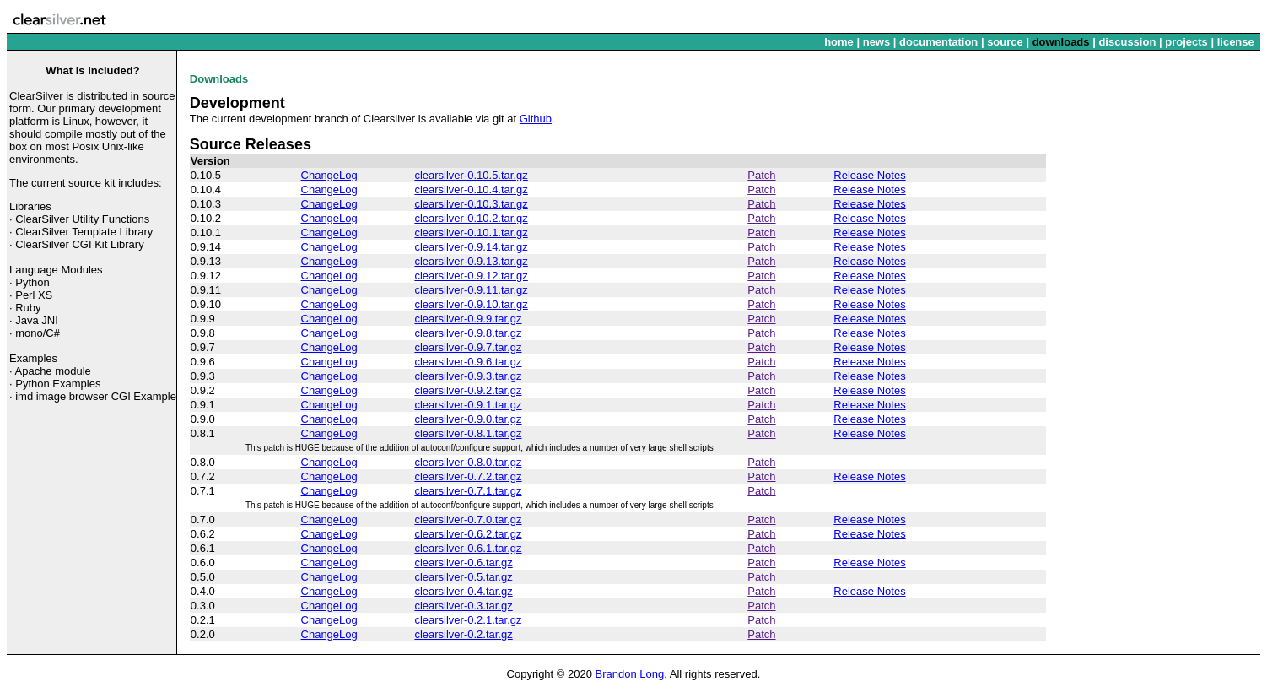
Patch (761, 175)
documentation (938, 41)
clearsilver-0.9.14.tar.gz (470, 247)
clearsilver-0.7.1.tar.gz (467, 490)
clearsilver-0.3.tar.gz (463, 605)
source (1005, 41)
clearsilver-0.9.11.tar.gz (470, 290)
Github (536, 118)
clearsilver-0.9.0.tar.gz (467, 419)
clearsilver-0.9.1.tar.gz (467, 404)
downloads (1061, 41)
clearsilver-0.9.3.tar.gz (467, 376)
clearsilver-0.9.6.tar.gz (467, 361)
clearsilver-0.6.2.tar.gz (467, 533)
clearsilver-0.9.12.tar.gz (470, 275)
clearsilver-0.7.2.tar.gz (467, 476)
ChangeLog (329, 175)
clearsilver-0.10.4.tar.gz (470, 189)
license (1235, 41)
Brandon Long (630, 674)
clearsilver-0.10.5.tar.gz (470, 175)
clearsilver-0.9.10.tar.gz (470, 304)
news (877, 41)
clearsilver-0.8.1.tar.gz (467, 433)
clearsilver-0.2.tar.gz (463, 634)
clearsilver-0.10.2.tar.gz (470, 218)
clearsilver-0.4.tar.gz (463, 591)
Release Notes (869, 175)
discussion (1127, 41)
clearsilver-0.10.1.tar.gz (470, 232)
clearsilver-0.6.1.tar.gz (467, 548)
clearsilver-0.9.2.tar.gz (467, 390)
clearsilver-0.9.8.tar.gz (467, 333)
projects (1186, 41)
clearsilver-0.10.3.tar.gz (470, 203)
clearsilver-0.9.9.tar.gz (467, 318)
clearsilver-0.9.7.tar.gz (467, 347)
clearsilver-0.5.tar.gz (463, 577)
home (839, 41)
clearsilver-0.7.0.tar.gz (467, 519)
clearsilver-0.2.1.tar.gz (467, 620)
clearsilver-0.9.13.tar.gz (470, 261)
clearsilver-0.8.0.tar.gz (467, 462)
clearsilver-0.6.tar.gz (463, 562)
